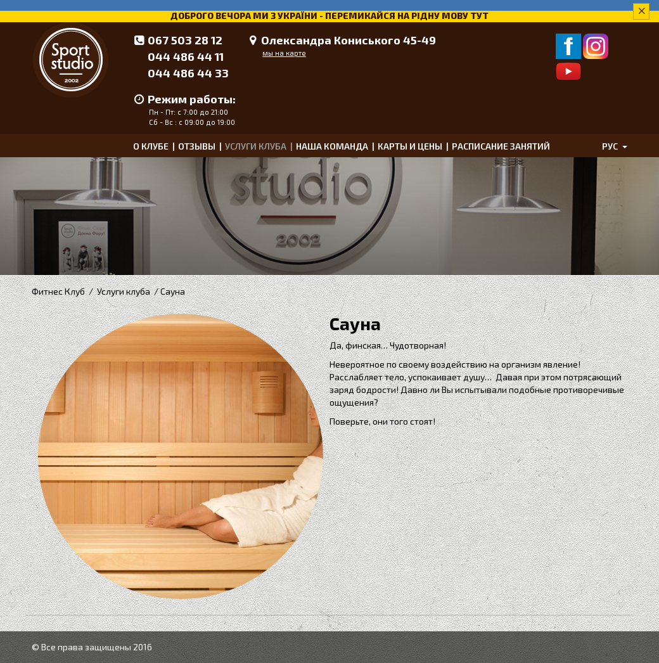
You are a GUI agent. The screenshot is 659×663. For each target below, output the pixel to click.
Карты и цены (410, 146)
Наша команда (332, 146)
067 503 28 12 (185, 40)
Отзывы (196, 146)
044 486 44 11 (186, 56)
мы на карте (284, 53)
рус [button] (614, 146)
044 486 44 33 (188, 73)
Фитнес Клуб (58, 291)
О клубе (151, 146)
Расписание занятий (501, 146)
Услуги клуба (255, 146)
